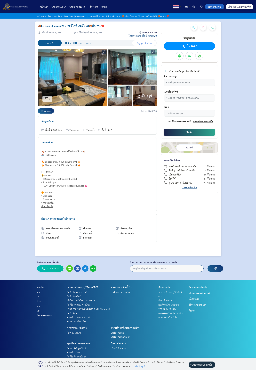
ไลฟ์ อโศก (72, 313)
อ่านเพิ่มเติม (47, 206)
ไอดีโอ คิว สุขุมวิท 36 (77, 356)
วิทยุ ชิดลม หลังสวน (77, 327)
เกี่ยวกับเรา (194, 298)
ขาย (38, 292)
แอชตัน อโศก (73, 352)
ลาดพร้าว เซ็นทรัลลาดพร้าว (125, 327)
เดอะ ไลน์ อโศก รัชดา (77, 321)
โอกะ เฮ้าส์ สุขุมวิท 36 (77, 348)
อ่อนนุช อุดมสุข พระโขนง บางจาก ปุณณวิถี (81, 16)
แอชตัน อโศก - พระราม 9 (78, 317)
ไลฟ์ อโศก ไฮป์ (74, 296)
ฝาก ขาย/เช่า (214, 6)
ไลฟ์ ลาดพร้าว (117, 332)
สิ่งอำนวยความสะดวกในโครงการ (58, 218)
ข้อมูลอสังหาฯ (48, 121)
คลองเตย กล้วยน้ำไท (121, 287)
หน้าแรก (44, 6)
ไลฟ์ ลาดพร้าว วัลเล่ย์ (120, 336)
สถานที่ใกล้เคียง (172, 160)
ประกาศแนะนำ (58, 6)
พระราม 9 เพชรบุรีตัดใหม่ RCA (82, 287)
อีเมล (166, 106)
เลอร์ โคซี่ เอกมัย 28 (110, 16)
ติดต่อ (104, 6)
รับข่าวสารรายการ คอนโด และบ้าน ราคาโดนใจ (153, 262)
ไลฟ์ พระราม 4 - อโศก (121, 292)
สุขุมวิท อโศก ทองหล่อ (78, 343)
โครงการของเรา (44, 315)
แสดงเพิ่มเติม (189, 187)
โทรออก (189, 46)
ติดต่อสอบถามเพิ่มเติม (48, 262)
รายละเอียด (47, 142)
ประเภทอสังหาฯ (78, 6)
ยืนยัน (189, 132)
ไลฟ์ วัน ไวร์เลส (74, 332)
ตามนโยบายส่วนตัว (203, 121)
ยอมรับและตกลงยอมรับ (180, 121)
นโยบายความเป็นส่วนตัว (200, 292)
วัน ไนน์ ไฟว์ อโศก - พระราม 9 (81, 300)
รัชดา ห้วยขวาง (119, 343)
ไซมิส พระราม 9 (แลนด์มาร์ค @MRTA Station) (88, 308)
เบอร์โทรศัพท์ (171, 91)
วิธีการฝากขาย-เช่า (197, 304)
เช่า (38, 296)
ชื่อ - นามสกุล (170, 76)
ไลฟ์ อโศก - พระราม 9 (77, 292)
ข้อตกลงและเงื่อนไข (198, 287)
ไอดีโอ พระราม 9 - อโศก (78, 304)
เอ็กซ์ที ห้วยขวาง (118, 348)
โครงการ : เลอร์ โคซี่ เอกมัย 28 (143, 35)
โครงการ (94, 6)
